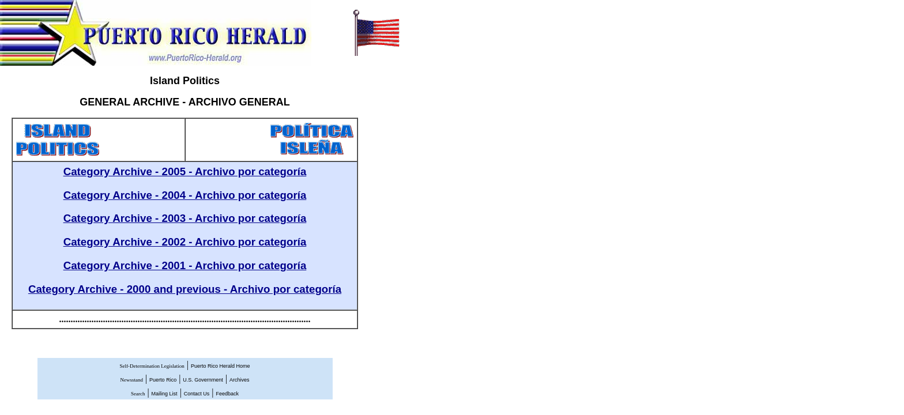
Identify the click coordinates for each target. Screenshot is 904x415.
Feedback (227, 394)
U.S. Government (203, 380)
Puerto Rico (162, 380)
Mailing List (165, 394)
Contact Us (197, 394)
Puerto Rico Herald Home (220, 366)
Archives (239, 380)
